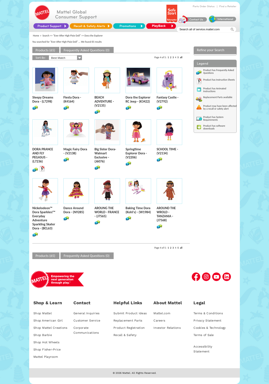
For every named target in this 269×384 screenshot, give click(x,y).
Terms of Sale (203, 335)
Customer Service (86, 320)
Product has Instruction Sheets (219, 79)
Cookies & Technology (209, 327)
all (181, 57)
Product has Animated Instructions (214, 90)
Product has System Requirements (213, 118)
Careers (159, 320)
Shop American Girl (48, 320)
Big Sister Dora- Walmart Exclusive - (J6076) (105, 155)
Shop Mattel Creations (50, 327)
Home (36, 35)
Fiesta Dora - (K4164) (72, 99)
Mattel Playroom (45, 356)
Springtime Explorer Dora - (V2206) (136, 153)
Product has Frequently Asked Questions (218, 71)
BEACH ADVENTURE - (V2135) (104, 101)
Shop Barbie (42, 335)
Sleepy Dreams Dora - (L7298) (42, 99)
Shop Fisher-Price (47, 349)
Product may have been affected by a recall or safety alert (220, 107)
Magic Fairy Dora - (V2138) (75, 151)
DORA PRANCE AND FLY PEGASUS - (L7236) (42, 155)
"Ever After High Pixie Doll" (67, 35)
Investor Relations (167, 327)
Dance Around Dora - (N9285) (73, 210)
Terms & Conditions (208, 313)
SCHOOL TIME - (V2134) (167, 151)
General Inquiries (86, 313)
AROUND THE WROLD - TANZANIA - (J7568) (166, 214)
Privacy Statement (207, 320)
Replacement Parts (127, 320)
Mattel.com (161, 313)
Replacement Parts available (217, 97)
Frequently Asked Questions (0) (86, 50)
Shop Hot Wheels (46, 342)
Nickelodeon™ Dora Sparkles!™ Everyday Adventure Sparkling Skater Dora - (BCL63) (43, 218)
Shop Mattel (42, 313)
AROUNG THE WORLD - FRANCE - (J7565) (106, 212)
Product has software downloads (214, 127)
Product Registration (129, 327)
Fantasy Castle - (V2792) (167, 99)
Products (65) (45, 50)
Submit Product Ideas (130, 313)
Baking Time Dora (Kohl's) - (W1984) (138, 210)
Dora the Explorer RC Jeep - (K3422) (138, 99)
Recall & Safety (124, 335)
